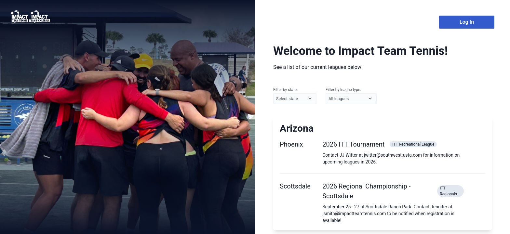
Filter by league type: (351, 95)
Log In (467, 22)
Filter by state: (294, 95)
